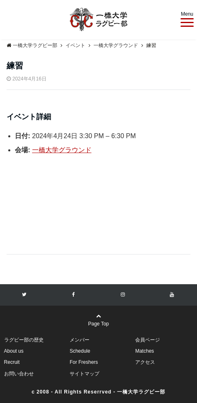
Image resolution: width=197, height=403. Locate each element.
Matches (144, 351)
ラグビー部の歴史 (24, 340)
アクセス (145, 362)
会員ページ (147, 340)
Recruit (12, 362)
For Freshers (84, 362)
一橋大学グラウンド (61, 149)
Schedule (80, 351)
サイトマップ (84, 374)
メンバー (79, 340)
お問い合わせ (19, 374)
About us (13, 351)
